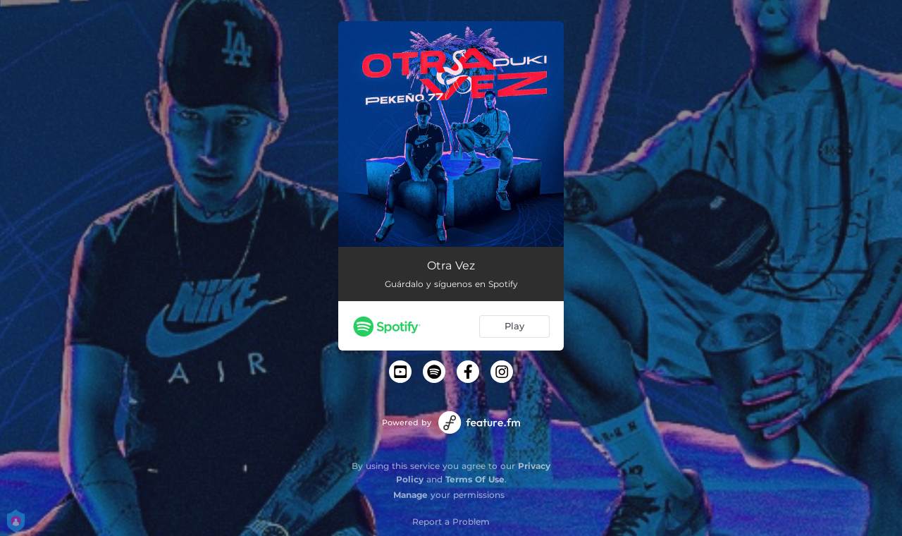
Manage (410, 494)
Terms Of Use (475, 479)
